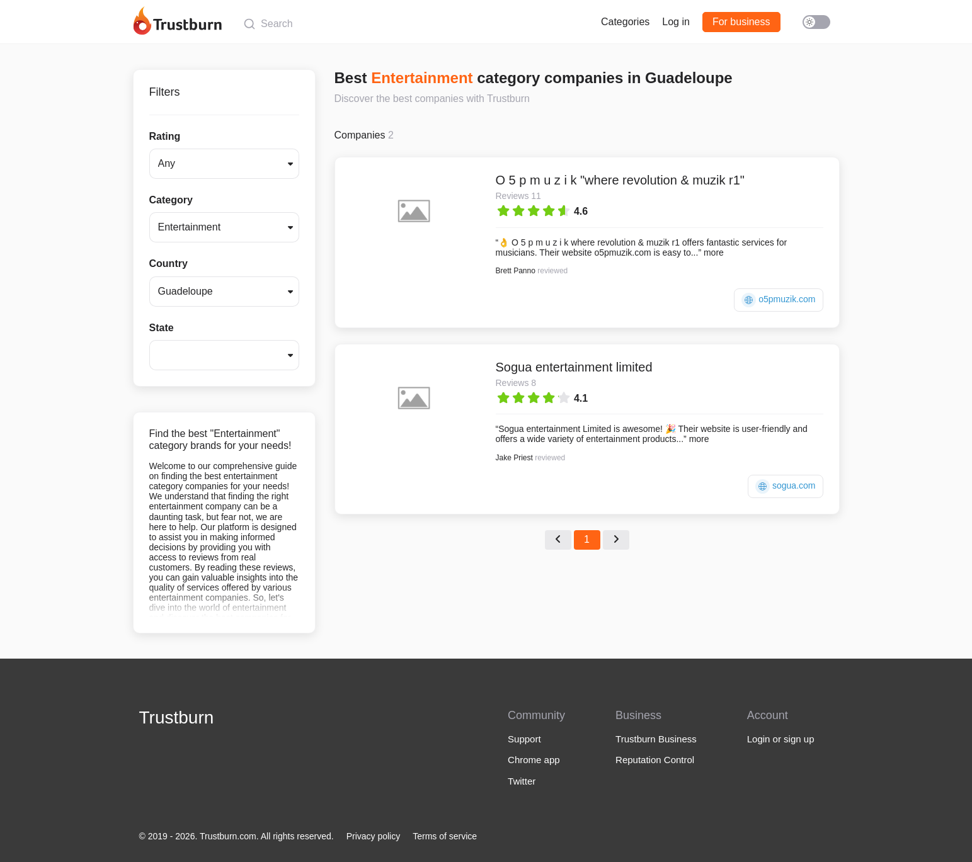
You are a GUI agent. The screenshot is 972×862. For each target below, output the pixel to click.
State (161, 327)
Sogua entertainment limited (574, 367)
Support (524, 739)
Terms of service (445, 836)
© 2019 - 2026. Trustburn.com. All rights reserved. (236, 836)
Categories (625, 21)
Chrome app (534, 759)
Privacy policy (373, 836)
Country (168, 263)
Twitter (521, 781)
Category (171, 200)
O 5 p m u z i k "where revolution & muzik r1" (620, 180)
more (714, 252)
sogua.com (785, 486)
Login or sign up (781, 739)
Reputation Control (654, 759)
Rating (165, 136)
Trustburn (176, 717)
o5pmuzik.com (778, 300)
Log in (676, 21)
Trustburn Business (656, 739)
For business (741, 21)
